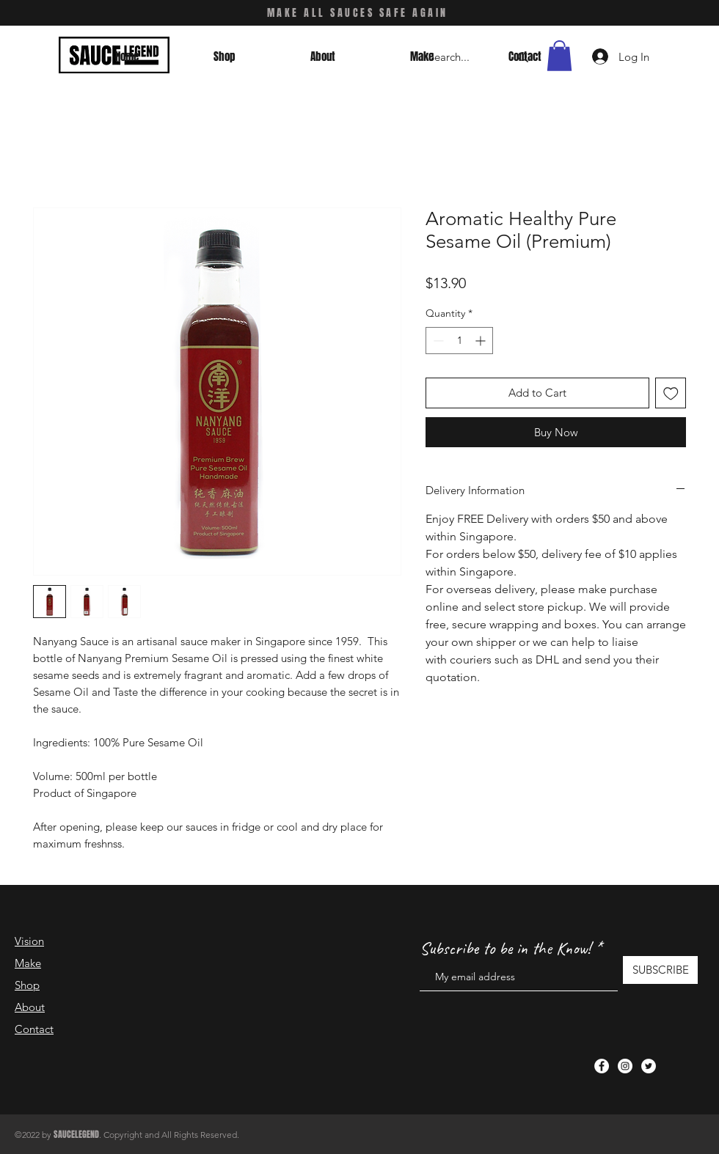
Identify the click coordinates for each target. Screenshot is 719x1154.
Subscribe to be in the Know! (505, 948)
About (30, 1007)
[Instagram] (625, 1066)
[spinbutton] (459, 340)
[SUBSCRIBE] (660, 970)
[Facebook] (601, 1066)
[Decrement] (437, 340)
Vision (29, 941)
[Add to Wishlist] (671, 393)
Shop (27, 985)
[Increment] (481, 340)
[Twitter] (648, 1066)
